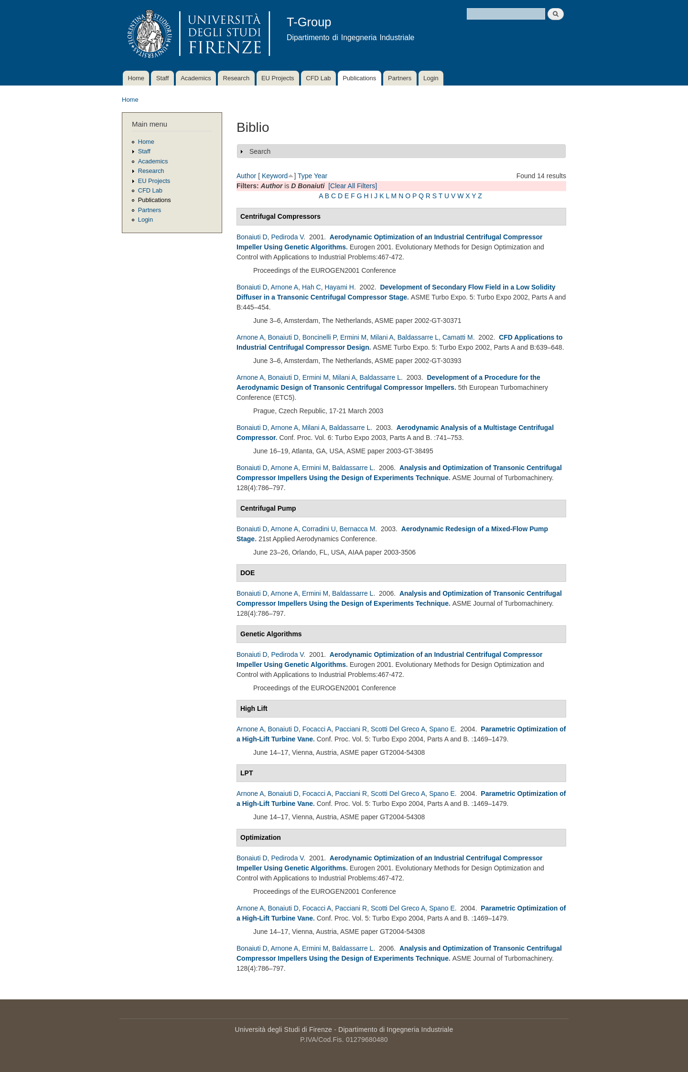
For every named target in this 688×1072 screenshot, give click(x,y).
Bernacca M (358, 529)
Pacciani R (351, 729)
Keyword (275, 176)
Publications (359, 78)
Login (431, 78)
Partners (399, 78)
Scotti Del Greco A (398, 729)
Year (320, 176)
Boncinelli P (319, 337)
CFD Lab (318, 78)
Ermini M (353, 337)
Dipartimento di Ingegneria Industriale (395, 1029)
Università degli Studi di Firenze (283, 1029)
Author (246, 176)
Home (136, 78)
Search (259, 151)
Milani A (382, 337)
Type (305, 176)
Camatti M (457, 337)
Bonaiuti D (252, 237)
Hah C (311, 287)
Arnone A (285, 287)
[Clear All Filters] (352, 186)
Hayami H (339, 287)
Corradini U (319, 529)
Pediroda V (287, 237)
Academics (196, 78)
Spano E (442, 729)
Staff (162, 78)
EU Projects (277, 78)
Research (236, 78)
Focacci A (317, 729)
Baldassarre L (418, 337)
